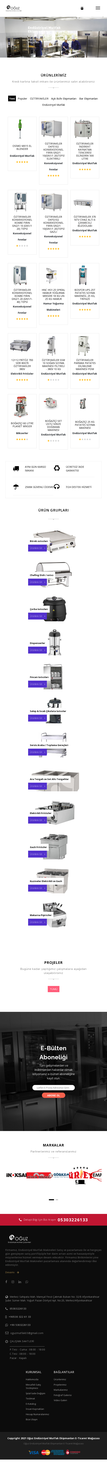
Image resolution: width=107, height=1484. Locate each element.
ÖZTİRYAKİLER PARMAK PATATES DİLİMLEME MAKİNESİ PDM (82, 372)
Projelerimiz (60, 1409)
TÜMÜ (53, 1013)
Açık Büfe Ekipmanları (63, 98)
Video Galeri (60, 1424)
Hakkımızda (32, 1403)
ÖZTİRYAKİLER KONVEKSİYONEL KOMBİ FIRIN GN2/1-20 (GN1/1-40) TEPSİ (25, 299)
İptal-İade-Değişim (35, 1417)
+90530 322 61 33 (20, 1341)
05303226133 (73, 1244)
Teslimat (30, 1422)
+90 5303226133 (20, 1349)
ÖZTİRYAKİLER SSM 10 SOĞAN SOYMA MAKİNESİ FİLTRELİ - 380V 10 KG (53, 373)
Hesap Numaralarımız (37, 1438)
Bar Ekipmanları (88, 98)
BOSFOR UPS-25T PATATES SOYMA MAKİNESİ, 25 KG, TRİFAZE (81, 299)
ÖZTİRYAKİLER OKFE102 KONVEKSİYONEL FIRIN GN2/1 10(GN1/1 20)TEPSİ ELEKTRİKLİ (54, 152)
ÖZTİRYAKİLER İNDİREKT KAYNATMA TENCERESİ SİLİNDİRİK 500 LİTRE (81, 151)
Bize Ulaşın (31, 1443)
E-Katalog (31, 1428)
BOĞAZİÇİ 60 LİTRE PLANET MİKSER (25, 443)
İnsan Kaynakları (35, 1433)
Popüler (22, 98)
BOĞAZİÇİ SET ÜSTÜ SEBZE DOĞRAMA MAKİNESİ (53, 443)
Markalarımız (61, 1414)
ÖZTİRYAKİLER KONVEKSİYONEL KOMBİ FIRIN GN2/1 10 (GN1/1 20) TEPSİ (25, 225)
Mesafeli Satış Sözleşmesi (33, 1410)
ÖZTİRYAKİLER (39, 98)
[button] (51, 1224)
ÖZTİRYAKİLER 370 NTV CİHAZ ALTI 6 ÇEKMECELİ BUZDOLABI (82, 225)
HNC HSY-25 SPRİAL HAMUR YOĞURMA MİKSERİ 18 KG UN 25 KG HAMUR (54, 300)
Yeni (12, 98)
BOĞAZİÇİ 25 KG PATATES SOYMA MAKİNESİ (81, 443)
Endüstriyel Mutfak (53, 104)
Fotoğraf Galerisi (63, 1419)
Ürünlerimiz (60, 1403)
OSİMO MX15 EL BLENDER (25, 147)
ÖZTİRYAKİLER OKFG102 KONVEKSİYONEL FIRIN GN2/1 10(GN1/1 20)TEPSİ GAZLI (54, 227)
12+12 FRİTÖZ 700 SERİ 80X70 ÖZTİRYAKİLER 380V (25, 370)
